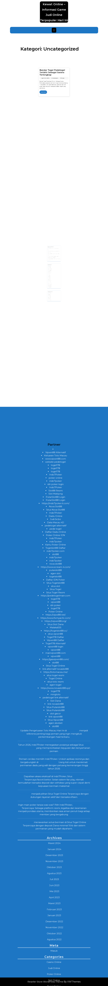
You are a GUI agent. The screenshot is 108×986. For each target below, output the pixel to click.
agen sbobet (55, 940)
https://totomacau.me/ (55, 889)
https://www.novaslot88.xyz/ (55, 905)
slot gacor (55, 931)
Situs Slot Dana (55, 842)
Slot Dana (55, 918)
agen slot (55, 791)
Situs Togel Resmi (55, 810)
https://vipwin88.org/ (55, 838)
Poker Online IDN (55, 752)
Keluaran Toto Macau (55, 673)
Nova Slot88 (55, 724)
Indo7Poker (55, 692)
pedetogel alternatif (55, 743)
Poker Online (56, 829)
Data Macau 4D (55, 740)
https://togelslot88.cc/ (55, 848)
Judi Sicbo (55, 736)
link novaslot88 (56, 921)
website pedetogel (55, 679)
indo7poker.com (55, 768)
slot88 (55, 772)
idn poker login (56, 702)
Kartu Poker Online (55, 762)
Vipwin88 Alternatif (55, 670)
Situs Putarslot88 (56, 924)
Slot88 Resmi (56, 708)
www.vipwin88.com (55, 676)
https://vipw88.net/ (56, 832)
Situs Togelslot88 (56, 800)
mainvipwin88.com (55, 870)
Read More (50, 107)
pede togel (55, 746)
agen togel (55, 902)
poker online (55, 695)
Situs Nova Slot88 (55, 727)
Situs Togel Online (55, 883)
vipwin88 (55, 819)
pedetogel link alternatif (55, 915)
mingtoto (55, 912)
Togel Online (55, 896)
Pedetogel (73, 948)
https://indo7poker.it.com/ (55, 721)
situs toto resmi (55, 899)
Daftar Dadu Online (55, 749)
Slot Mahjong (56, 711)
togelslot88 (55, 794)
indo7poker (55, 698)
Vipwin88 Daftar (55, 857)
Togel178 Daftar (55, 854)
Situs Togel (55, 807)
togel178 (55, 682)
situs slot (55, 803)
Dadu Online (55, 733)
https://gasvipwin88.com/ (55, 877)
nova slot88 (55, 781)
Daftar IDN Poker (55, 797)
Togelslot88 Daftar (55, 765)
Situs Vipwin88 (55, 937)
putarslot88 (55, 787)
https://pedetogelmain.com (55, 813)
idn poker (55, 823)
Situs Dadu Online (48, 979)
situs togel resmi (55, 893)
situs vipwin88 (55, 851)
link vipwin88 (55, 934)
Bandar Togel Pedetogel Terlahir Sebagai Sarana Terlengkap (53, 99)
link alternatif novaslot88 (55, 886)
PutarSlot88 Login (55, 714)
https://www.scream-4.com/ (55, 784)
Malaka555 (55, 845)
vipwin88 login (55, 864)
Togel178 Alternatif (55, 861)
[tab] (54, 30)
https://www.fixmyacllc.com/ (55, 835)
